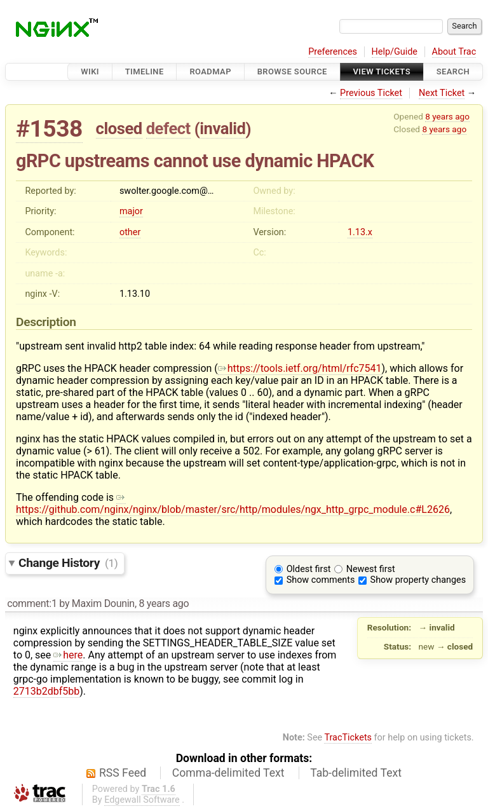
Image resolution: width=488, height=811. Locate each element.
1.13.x (360, 232)
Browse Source (292, 71)
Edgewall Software (142, 799)
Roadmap (210, 71)
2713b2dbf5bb (46, 691)
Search (453, 71)
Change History (68, 562)
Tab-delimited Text (356, 773)
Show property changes (418, 580)
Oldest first (309, 569)
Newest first (370, 569)
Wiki (90, 71)
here (68, 655)
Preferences (332, 51)
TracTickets (348, 737)
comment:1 (32, 603)
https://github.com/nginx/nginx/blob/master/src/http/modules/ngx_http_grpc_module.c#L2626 (233, 503)
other (129, 232)
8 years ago (447, 116)
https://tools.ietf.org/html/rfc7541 (300, 368)
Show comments (321, 580)
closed (119, 128)
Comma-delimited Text (228, 773)
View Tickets (381, 71)
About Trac (454, 51)
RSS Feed (122, 773)
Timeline (144, 71)
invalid (222, 128)
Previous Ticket (371, 93)
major (131, 211)
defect (168, 128)
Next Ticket (441, 93)
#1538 (49, 128)
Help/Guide (394, 51)
